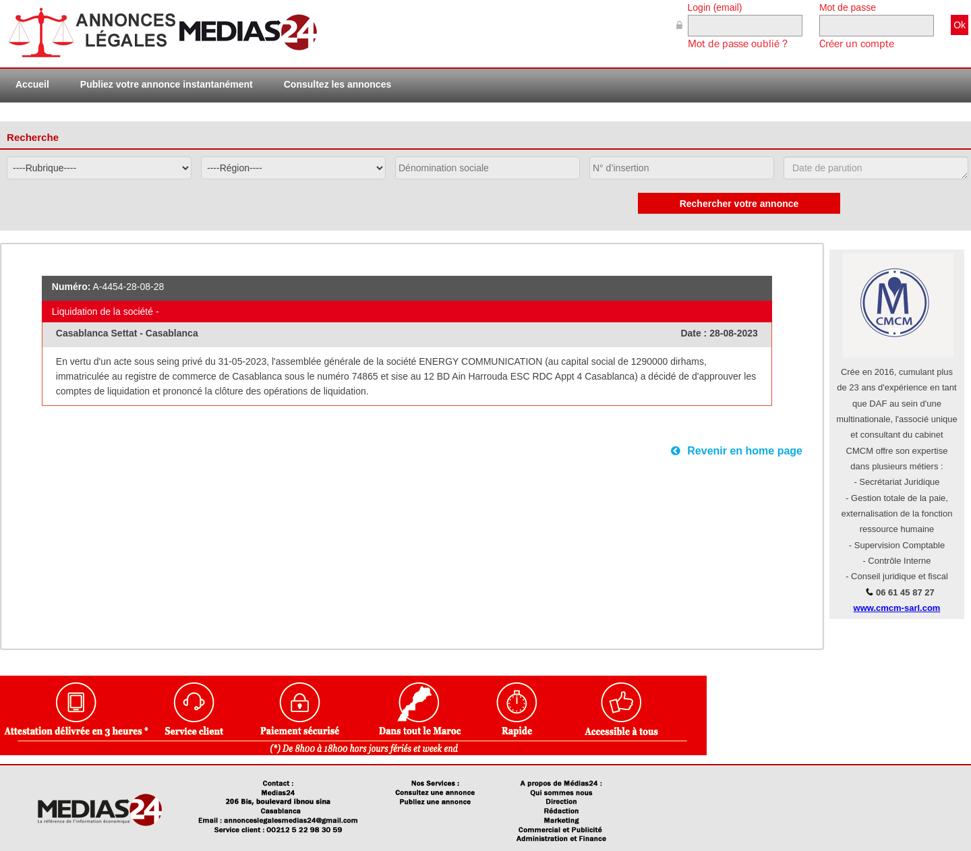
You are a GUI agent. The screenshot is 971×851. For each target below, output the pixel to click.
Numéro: (71, 286)
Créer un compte (856, 44)
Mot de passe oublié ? (738, 44)
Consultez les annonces (337, 84)
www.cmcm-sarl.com (897, 608)
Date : (694, 333)
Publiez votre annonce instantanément (166, 84)
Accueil (32, 84)
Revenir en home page (736, 451)
